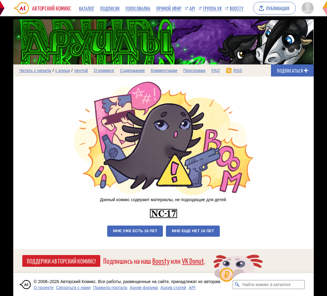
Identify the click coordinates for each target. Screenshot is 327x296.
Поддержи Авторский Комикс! (61, 261)
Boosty (236, 8)
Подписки (110, 8)
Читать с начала (35, 70)
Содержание (132, 70)
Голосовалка (138, 8)
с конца (62, 70)
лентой (81, 70)
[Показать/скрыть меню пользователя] (307, 8)
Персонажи (194, 70)
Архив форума (144, 287)
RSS (237, 70)
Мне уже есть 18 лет (135, 231)
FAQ (215, 70)
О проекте (44, 287)
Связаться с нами (73, 287)
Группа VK (212, 8)
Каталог (86, 8)
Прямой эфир (168, 8)
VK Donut (193, 260)
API (192, 8)
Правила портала (110, 287)
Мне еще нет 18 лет (193, 231)
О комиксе (104, 70)
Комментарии (164, 70)
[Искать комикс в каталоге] (237, 284)
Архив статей (173, 287)
